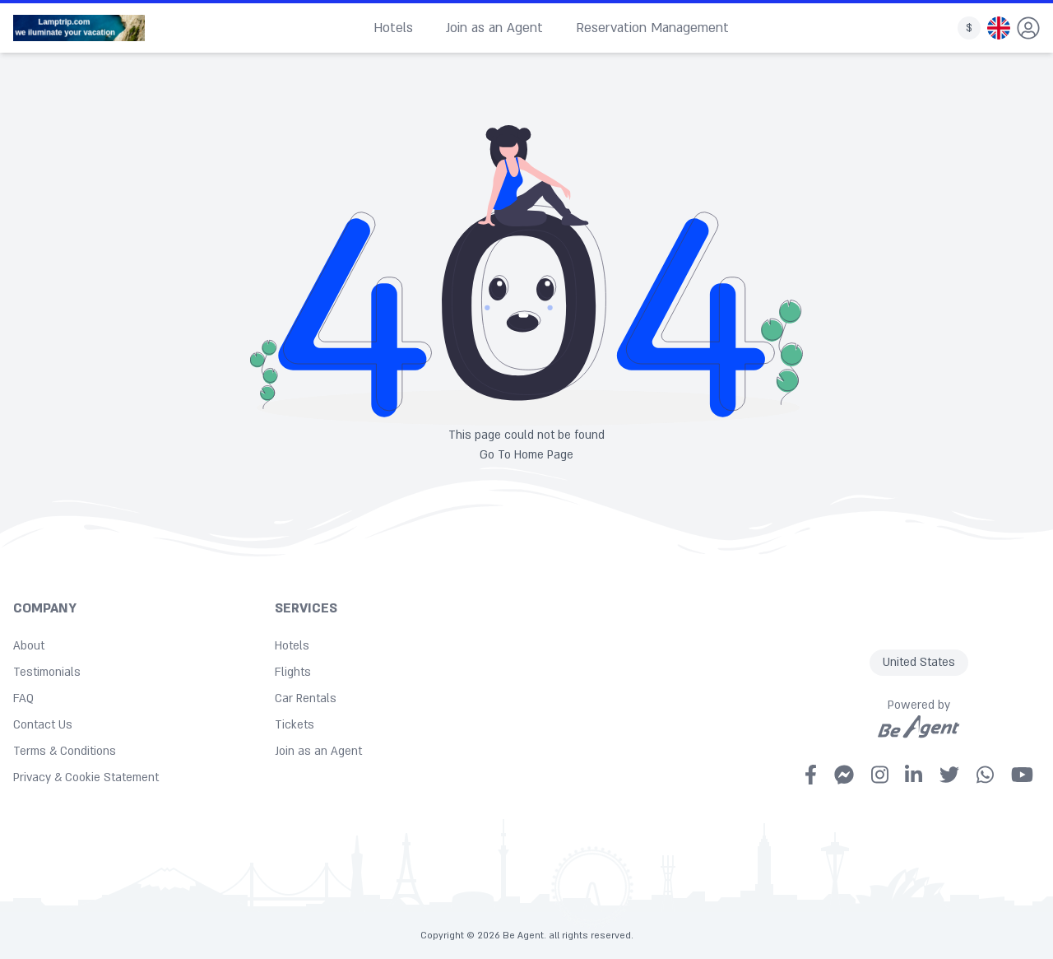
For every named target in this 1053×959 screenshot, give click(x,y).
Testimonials (47, 672)
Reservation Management (652, 28)
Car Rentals (305, 698)
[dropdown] (1028, 28)
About (28, 646)
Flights (293, 672)
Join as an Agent (494, 28)
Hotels (393, 28)
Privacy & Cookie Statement (86, 777)
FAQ (23, 698)
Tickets (294, 725)
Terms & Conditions (64, 751)
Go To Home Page (526, 455)
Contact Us (42, 725)
